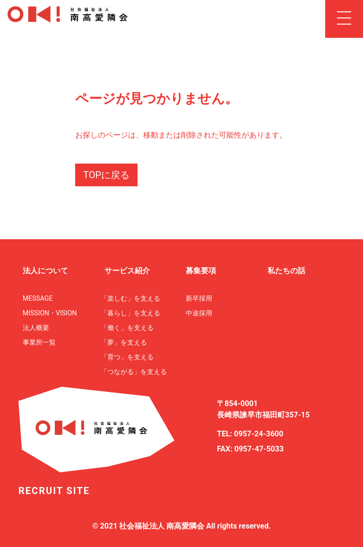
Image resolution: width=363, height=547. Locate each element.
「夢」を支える (124, 342)
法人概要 (36, 327)
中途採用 (199, 313)
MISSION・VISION (50, 313)
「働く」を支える (127, 327)
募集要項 (201, 270)
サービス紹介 (127, 270)
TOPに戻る (106, 175)
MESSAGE (37, 298)
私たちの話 (286, 270)
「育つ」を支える (127, 357)
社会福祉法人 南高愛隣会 (161, 525)
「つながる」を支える (134, 371)
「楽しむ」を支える (130, 298)
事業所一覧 (39, 342)
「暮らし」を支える (130, 313)
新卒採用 (199, 298)
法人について (45, 270)
